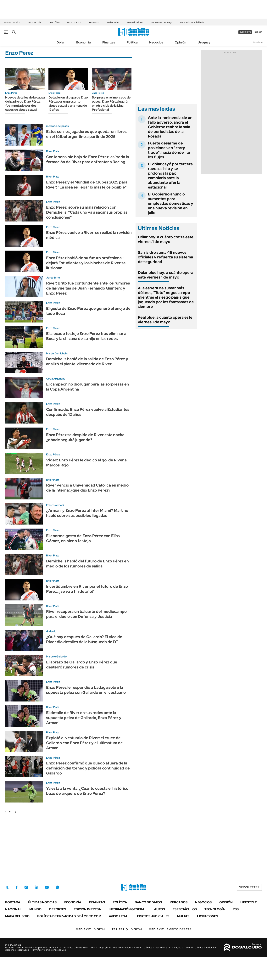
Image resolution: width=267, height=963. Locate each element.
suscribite (245, 32)
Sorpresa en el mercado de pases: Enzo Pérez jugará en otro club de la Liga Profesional (111, 103)
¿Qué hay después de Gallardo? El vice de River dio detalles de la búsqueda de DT (84, 639)
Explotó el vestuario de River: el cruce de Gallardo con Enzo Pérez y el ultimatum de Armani (84, 742)
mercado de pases (57, 126)
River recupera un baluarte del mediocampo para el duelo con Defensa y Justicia (86, 614)
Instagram (26, 887)
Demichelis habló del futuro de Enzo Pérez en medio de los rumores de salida (87, 564)
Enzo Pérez (11, 92)
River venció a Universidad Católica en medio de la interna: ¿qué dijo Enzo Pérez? (87, 488)
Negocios (156, 42)
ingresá (258, 32)
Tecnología (214, 909)
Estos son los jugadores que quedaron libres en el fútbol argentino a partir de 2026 (86, 134)
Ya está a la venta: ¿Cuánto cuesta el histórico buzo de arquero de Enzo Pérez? (87, 791)
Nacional (13, 909)
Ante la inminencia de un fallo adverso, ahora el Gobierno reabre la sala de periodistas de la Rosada (170, 127)
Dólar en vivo (34, 22)
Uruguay (204, 42)
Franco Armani (55, 505)
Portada (12, 902)
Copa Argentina (55, 378)
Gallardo (51, 631)
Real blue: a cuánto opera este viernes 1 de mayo (165, 319)
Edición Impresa (87, 909)
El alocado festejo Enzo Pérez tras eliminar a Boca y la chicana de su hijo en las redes (86, 336)
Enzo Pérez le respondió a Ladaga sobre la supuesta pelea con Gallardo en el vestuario (86, 690)
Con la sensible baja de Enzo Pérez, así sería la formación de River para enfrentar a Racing (87, 159)
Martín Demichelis (57, 353)
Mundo (35, 909)
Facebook (17, 887)
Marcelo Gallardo (56, 656)
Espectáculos (185, 909)
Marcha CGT (74, 22)
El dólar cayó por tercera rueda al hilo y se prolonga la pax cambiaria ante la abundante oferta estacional (170, 175)
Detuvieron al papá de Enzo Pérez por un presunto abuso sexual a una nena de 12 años (68, 103)
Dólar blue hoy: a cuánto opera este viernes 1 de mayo (165, 275)
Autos (159, 909)
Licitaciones (207, 916)
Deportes (57, 909)
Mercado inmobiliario (192, 22)
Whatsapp (57, 887)
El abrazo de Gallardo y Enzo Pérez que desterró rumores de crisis (81, 665)
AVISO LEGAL (119, 916)
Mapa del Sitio (17, 916)
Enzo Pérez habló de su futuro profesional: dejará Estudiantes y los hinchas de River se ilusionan (86, 262)
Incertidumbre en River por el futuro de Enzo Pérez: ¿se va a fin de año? (87, 589)
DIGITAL (91, 929)
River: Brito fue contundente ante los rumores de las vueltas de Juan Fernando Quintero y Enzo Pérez (88, 288)
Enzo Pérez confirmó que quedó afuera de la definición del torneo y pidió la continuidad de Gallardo (88, 768)
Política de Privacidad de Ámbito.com (69, 916)
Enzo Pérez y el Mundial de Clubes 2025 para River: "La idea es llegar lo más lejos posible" (86, 185)
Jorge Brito (53, 277)
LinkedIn (36, 887)
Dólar (61, 42)
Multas (183, 916)
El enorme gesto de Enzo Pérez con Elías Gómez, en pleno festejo (83, 538)
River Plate (52, 151)
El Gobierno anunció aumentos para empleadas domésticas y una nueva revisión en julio (170, 203)
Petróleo (54, 22)
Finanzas (108, 42)
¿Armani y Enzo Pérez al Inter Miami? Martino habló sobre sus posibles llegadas (87, 513)
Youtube (47, 887)
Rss (236, 909)
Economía (83, 42)
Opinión (180, 42)
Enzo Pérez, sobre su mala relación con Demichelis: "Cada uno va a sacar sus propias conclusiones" (86, 212)
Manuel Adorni (135, 22)
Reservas (94, 22)
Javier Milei (112, 22)
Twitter (7, 887)
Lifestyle (248, 902)
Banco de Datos (148, 902)
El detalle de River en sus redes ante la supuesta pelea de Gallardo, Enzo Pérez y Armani (83, 717)
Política (132, 42)
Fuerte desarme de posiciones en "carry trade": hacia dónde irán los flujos (170, 150)
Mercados (178, 902)
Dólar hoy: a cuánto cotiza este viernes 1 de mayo (165, 239)
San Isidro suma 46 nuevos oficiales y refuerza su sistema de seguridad (165, 257)
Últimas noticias (42, 902)
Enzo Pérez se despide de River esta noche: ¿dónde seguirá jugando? (85, 437)
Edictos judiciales (153, 916)
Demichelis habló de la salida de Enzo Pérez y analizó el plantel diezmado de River (87, 361)
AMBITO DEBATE (170, 929)
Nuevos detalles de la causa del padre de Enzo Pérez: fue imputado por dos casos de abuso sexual (25, 103)
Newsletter (258, 42)
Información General (127, 909)
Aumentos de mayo (161, 22)
